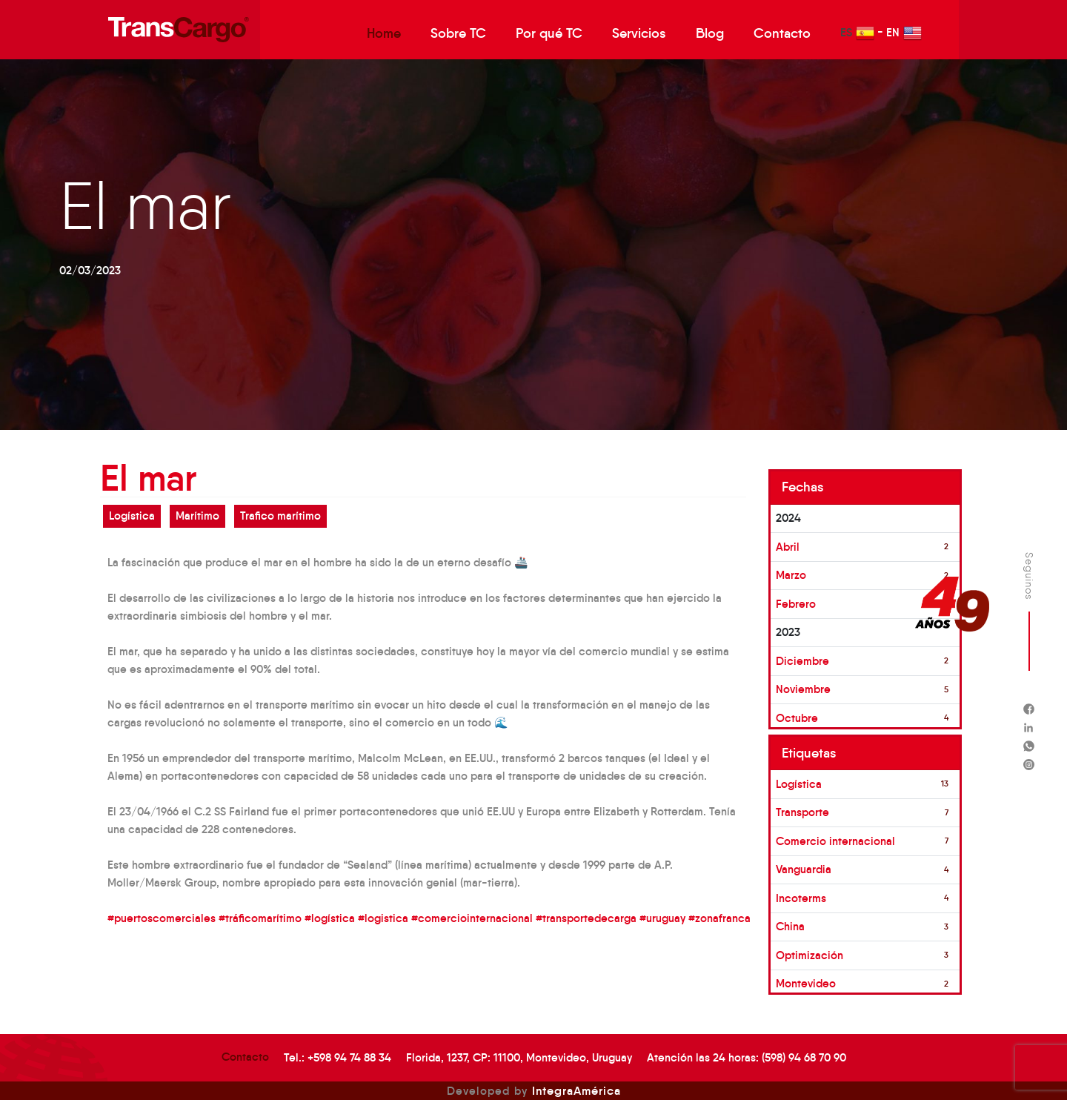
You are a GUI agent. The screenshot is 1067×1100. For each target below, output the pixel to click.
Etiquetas (809, 753)
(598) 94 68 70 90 (804, 1057)
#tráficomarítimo (260, 918)
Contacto (782, 33)
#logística (330, 918)
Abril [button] (788, 547)
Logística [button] (799, 784)
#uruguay (662, 918)
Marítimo (197, 515)
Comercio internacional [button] (835, 841)
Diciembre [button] (802, 661)
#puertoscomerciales (161, 918)
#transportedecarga (586, 918)
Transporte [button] (802, 812)
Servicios (639, 33)
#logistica (383, 918)
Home (384, 33)
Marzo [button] (791, 575)
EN (904, 33)
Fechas (803, 487)
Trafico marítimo (280, 515)
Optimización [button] (809, 955)
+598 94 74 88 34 (349, 1057)
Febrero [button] (796, 604)
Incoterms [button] (801, 898)
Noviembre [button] (803, 689)
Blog (710, 33)
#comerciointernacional (472, 918)
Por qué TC (549, 33)
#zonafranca (719, 918)
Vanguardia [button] (803, 869)
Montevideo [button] (806, 983)
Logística (132, 515)
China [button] (790, 926)
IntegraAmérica (576, 1090)
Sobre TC (458, 33)
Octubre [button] (797, 718)
